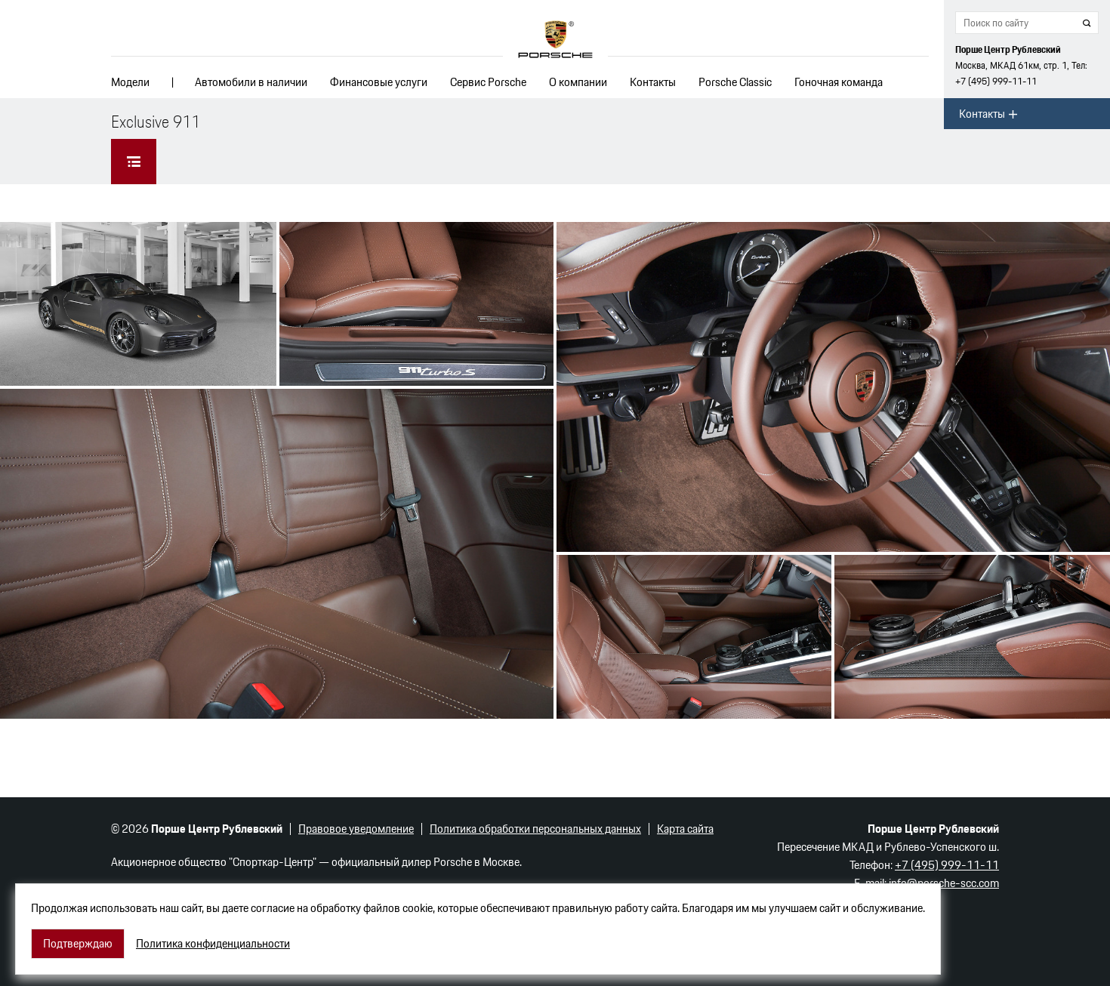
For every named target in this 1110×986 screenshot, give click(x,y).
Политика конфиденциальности (213, 944)
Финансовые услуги (378, 81)
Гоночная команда (838, 81)
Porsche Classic (735, 81)
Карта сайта (685, 828)
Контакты (653, 81)
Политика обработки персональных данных (535, 828)
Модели (130, 81)
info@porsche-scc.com (944, 883)
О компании (578, 81)
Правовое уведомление (356, 828)
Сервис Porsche (488, 81)
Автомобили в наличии (251, 81)
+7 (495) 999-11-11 (996, 81)
